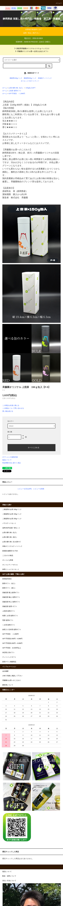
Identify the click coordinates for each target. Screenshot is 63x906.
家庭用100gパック (16, 78)
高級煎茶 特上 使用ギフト (11, 602)
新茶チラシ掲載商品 (9, 662)
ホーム (4, 88)
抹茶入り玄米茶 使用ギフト (11, 629)
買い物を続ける (7, 411)
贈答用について (7, 685)
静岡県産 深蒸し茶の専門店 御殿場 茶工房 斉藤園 (31, 18)
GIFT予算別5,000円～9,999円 (12, 643)
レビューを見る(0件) (25, 489)
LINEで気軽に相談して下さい (12, 676)
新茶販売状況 (7, 579)
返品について (7, 460)
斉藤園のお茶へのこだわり (11, 680)
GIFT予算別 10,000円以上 (11, 648)
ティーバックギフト (9, 657)
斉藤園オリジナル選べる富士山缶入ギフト (31, 51)
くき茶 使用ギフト (8, 625)
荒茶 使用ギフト (8, 620)
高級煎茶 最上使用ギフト (11, 592)
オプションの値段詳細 (10, 457)
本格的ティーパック (45, 78)
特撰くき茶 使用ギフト (10, 616)
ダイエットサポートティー (30, 81)
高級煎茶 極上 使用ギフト (11, 597)
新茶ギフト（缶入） (9, 583)
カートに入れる (31, 447)
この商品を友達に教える (10, 405)
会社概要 (5, 671)
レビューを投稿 (38, 489)
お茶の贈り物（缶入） (16, 88)
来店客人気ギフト (8, 652)
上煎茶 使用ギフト (15, 91)
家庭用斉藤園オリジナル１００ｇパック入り (31, 48)
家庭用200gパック (30, 78)
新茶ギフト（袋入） (9, 588)
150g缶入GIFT (31, 88)
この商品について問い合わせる (13, 408)
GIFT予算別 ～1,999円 (17, 93)
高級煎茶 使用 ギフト (9, 606)
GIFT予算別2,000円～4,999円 (12, 638)
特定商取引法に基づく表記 (11, 463)
